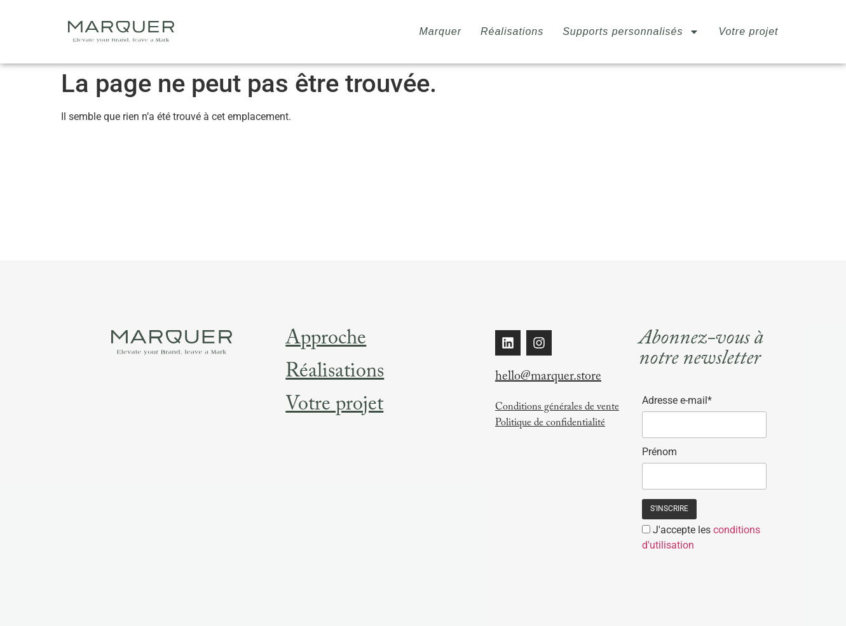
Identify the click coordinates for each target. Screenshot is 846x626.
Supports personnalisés (631, 31)
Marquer (440, 31)
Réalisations (512, 31)
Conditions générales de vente (557, 407)
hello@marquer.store (548, 378)
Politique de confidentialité (550, 423)
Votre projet (748, 31)
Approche (325, 340)
